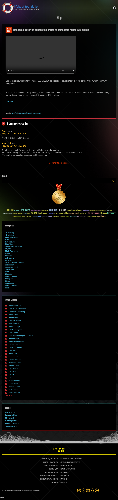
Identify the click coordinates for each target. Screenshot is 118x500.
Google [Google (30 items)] (28, 213)
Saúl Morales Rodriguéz (18, 308)
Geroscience (10, 412)
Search (113, 180)
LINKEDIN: (45, 462)
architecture (9, 260)
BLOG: (62, 465)
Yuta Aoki (12, 351)
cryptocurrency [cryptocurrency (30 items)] (102, 210)
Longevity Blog (11, 415)
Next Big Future (11, 421)
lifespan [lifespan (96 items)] (103, 213)
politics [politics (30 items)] (23, 217)
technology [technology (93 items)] (82, 216)
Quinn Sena (13, 315)
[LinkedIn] (88, 490)
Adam (4, 131)
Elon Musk (29, 113)
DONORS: (51, 469)
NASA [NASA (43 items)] (14, 217)
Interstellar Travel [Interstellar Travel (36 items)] (73, 214)
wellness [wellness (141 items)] (102, 216)
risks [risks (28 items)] (58, 216)
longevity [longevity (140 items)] (111, 213)
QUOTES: (62, 482)
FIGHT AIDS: (47, 472)
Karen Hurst (13, 333)
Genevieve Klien (15, 305)
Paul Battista (14, 324)
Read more (9, 101)
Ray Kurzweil (10, 242)
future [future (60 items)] (20, 213)
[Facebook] (79, 490)
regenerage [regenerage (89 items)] (36, 216)
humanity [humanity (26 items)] (51, 213)
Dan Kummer (14, 339)
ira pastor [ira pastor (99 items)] (82, 213)
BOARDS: (62, 469)
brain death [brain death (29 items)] (92, 210)
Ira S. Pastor (13, 390)
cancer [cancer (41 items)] (97, 210)
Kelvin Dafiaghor (15, 330)
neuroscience (37, 113)
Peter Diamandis (11, 237)
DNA (7, 240)
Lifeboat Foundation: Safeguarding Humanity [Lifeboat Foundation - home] (53, 8)
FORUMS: (53, 482)
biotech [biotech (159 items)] (62, 210)
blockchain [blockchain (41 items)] (86, 210)
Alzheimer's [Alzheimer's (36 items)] (17, 210)
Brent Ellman (14, 375)
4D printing (9, 235)
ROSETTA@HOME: (45, 479)
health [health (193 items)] (34, 213)
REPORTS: (63, 472)
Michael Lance (14, 381)
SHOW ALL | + (8, 395)
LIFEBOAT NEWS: (65, 459)
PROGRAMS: (63, 475)
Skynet (8, 249)
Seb (10, 378)
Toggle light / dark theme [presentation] (114, 7)
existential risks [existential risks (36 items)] (7, 214)
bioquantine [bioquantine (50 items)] (44, 210)
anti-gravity (9, 258)
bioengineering (11, 276)
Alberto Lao (13, 357)
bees (7, 272)
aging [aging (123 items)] (9, 210)
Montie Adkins (14, 387)
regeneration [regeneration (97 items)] (47, 216)
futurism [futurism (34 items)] (25, 214)
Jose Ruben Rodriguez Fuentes (21, 336)
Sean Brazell (13, 369)
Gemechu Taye (14, 326)
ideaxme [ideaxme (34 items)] (55, 214)
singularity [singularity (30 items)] (62, 217)
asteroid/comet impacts (14, 262)
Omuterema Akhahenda (18, 342)
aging (7, 253)
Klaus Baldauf (14, 345)
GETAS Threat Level (59, 451)
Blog (59, 18)
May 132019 (9, 30)
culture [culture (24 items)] (108, 210)
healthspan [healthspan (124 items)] (43, 213)
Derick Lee (13, 354)
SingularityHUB (11, 426)
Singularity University (13, 246)
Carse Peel (15, 113)
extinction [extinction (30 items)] (15, 213)
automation (9, 269)
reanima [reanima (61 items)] (28, 217)
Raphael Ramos (15, 363)
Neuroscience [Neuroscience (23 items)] (18, 217)
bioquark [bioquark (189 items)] (53, 210)
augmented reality (12, 267)
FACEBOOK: (44, 459)
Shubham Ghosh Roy (17, 312)
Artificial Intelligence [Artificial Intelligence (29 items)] (36, 210)
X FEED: (46, 465)
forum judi (6, 143)
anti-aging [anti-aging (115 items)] (25, 210)
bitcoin (8, 288)
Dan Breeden (14, 318)
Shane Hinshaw (15, 360)
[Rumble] (97, 490)
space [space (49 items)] (67, 217)
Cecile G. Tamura (15, 348)
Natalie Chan (14, 366)
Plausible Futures (12, 424)
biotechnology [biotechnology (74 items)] (72, 210)
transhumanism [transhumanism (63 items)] (92, 217)
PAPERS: (62, 479)
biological (9, 279)
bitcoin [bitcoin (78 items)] (79, 210)
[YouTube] (92, 490)
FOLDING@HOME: (45, 475)
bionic (7, 281)
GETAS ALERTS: (64, 462)
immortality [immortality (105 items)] (63, 213)
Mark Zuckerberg (11, 251)
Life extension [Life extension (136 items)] (93, 213)
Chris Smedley (14, 393)
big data (8, 274)
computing (22, 113)
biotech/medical (11, 285)
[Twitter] (83, 490)
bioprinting (9, 283)
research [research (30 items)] (55, 217)
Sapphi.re (36, 490)
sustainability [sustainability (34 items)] (73, 217)
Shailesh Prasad (15, 321)
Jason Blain (13, 384)
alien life (8, 256)
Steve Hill (12, 372)
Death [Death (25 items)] (111, 210)
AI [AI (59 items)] (13, 210)
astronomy (9, 265)
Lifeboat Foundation (15, 490)
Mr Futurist (9, 418)
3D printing (9, 233)
